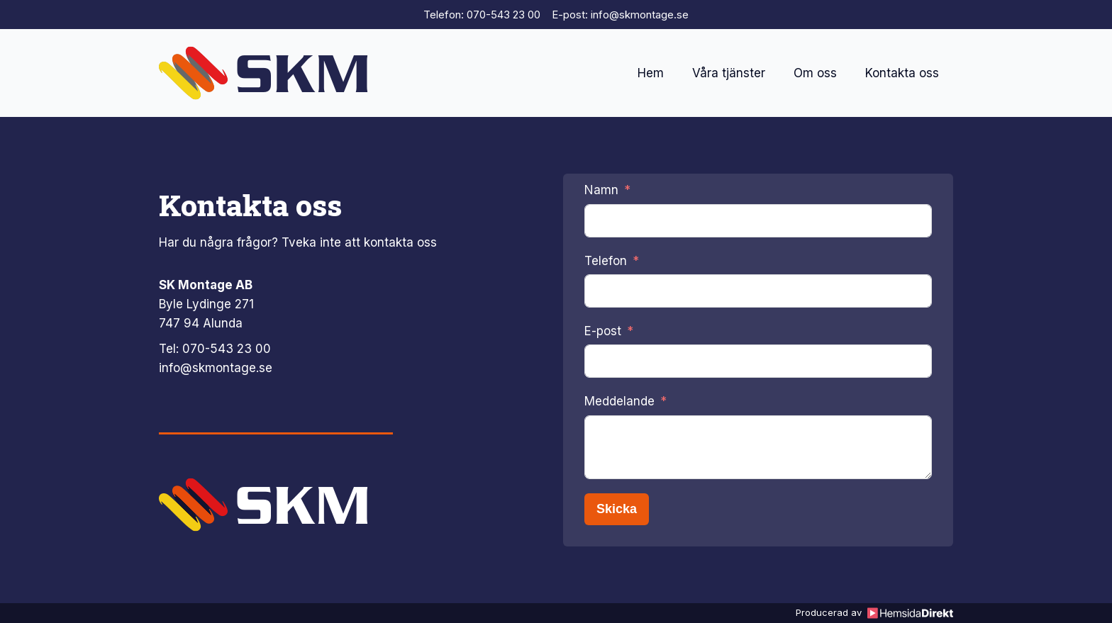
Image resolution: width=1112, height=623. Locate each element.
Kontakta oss (902, 73)
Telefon (605, 261)
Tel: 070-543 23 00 (215, 349)
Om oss (815, 73)
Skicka (616, 509)
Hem (651, 73)
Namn (601, 190)
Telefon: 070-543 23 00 (481, 14)
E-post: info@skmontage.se (620, 14)
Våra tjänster (728, 73)
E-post (602, 331)
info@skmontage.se (215, 368)
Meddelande (619, 401)
